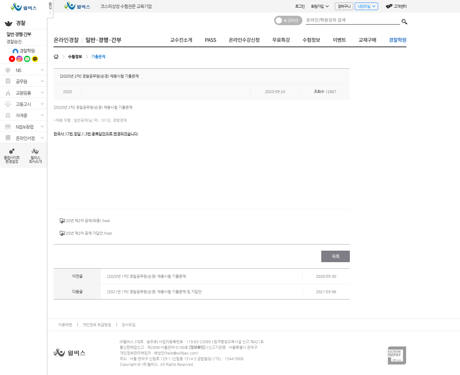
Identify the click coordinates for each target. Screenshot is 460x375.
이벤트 (339, 40)
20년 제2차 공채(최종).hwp (85, 220)
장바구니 (344, 6)
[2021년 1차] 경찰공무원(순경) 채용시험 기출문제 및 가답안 (154, 291)
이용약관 (65, 324)
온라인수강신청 (244, 40)
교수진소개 (181, 40)
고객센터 (400, 6)
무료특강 (281, 40)
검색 (404, 20)
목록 (336, 256)
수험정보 (311, 40)
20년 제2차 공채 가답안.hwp (86, 233)
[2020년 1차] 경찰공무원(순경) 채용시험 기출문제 (146, 276)
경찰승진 (13, 41)
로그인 (300, 6)
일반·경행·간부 (18, 34)
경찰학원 (27, 50)
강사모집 (128, 324)
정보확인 (197, 347)
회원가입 (320, 6)
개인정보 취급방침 (97, 324)
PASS (210, 40)
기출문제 (98, 56)
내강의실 (365, 7)
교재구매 (367, 40)
